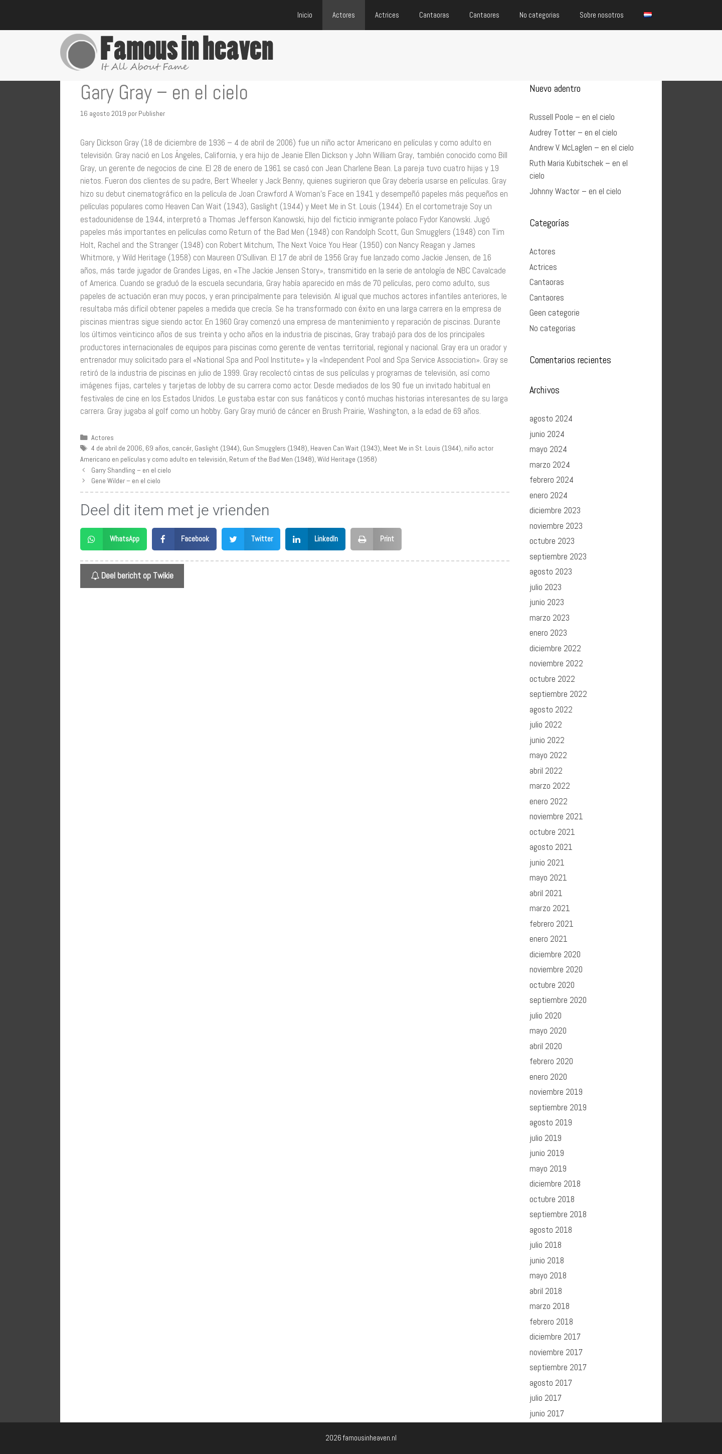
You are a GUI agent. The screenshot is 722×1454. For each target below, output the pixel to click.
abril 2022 (546, 770)
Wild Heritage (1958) (347, 459)
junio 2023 (546, 602)
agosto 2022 (551, 709)
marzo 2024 (549, 464)
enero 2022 (548, 801)
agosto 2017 (550, 1382)
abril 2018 (545, 1290)
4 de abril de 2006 (116, 448)
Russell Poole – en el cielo (572, 116)
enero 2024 (548, 495)
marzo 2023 (549, 617)
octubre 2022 (552, 678)
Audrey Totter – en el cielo (573, 132)
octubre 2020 (552, 984)
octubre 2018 (552, 1199)
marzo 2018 (549, 1306)
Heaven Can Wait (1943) (345, 448)
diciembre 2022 (555, 648)
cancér (182, 448)
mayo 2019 (548, 1168)
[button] (113, 539)
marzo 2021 (549, 908)
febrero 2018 (551, 1321)
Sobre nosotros (602, 15)
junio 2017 (546, 1413)
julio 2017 (545, 1397)
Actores (343, 15)
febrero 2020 (551, 1061)
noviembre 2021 (556, 816)
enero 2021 (548, 938)
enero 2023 (548, 632)
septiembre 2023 (558, 556)
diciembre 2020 (555, 954)
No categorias (539, 15)
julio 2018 (545, 1244)
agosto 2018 (550, 1229)
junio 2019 (546, 1152)
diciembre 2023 (555, 510)
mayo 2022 (548, 755)
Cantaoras (434, 15)
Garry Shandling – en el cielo (131, 470)
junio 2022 (547, 740)
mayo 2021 (548, 877)
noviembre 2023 (556, 525)
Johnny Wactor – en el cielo (575, 191)
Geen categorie (554, 312)
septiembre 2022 (558, 693)
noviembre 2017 (556, 1352)
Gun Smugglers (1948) (275, 448)
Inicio (304, 15)
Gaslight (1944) (217, 448)
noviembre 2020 (556, 969)
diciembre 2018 (555, 1183)
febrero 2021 (551, 923)
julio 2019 (545, 1137)
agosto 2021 (551, 846)
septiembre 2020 (558, 999)
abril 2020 (545, 1046)
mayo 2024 (548, 449)
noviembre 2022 (556, 663)
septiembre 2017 (558, 1367)
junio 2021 (547, 862)
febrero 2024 (551, 479)
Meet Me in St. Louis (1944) (422, 448)
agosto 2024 (551, 418)
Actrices (387, 15)
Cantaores (484, 15)
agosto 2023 (550, 571)
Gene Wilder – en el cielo (125, 480)
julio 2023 (545, 587)
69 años (157, 448)
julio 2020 (545, 1015)
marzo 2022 (549, 785)
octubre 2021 (552, 831)
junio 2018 (546, 1260)
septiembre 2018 (558, 1214)
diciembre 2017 (555, 1336)
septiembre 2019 (558, 1107)
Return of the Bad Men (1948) (271, 459)
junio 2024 (547, 434)
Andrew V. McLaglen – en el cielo (581, 147)
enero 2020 (548, 1076)
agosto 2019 (550, 1122)
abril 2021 (546, 893)
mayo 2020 (548, 1030)
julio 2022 (545, 724)
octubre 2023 (552, 540)
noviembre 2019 (556, 1091)
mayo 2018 (548, 1275)
